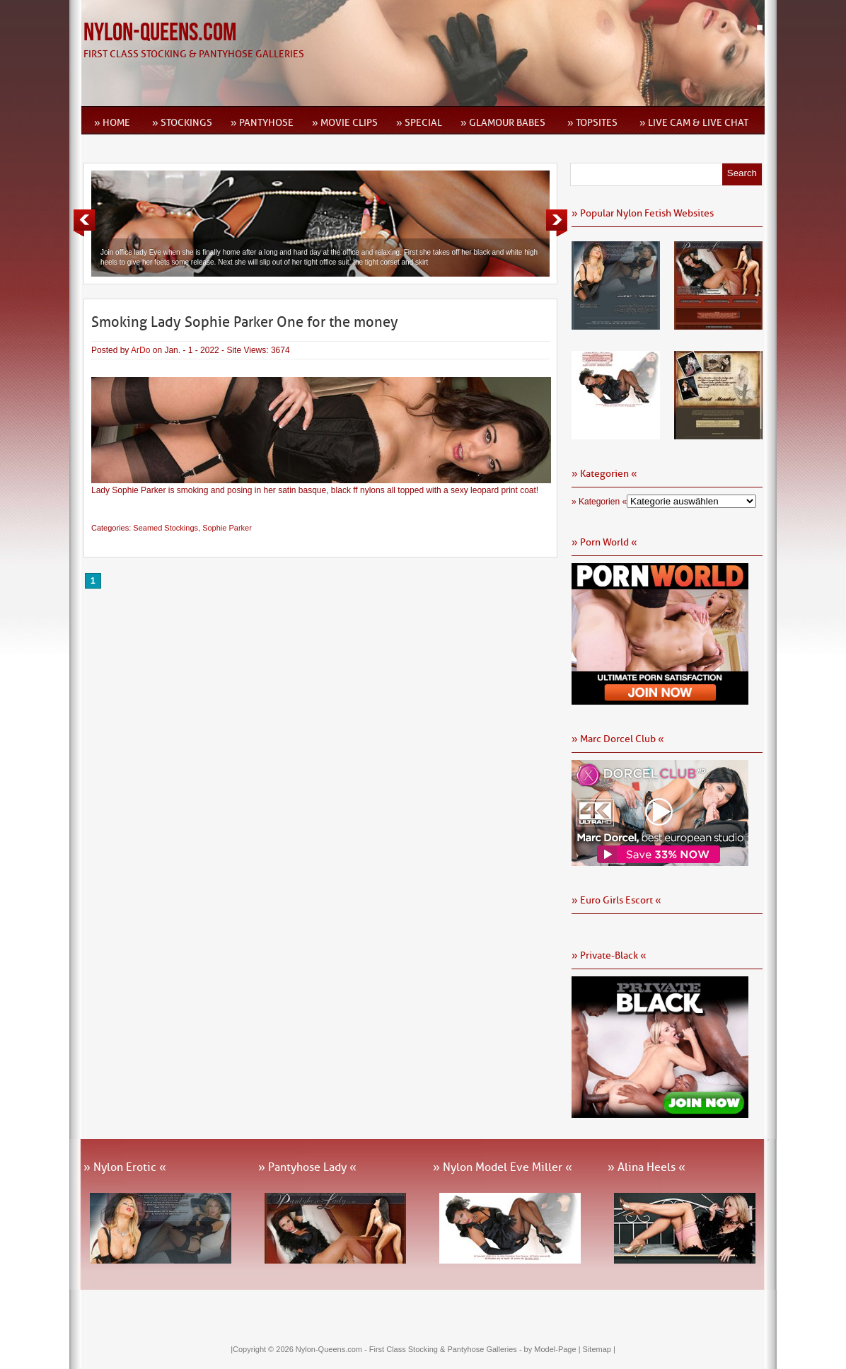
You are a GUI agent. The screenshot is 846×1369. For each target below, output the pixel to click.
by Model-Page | (553, 1349)
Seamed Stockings (165, 528)
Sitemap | (599, 1349)
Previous (84, 222)
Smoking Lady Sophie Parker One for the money (244, 321)
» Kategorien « (599, 502)
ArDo (140, 350)
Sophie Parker (227, 528)
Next (556, 222)
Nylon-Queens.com (159, 33)
